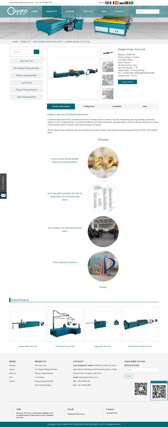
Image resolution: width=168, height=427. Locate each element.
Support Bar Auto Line (102, 346)
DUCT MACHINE (55, 194)
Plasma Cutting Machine (26, 75)
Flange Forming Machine (26, 90)
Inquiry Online (127, 82)
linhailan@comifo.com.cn (24, 3)
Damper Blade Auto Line (28, 346)
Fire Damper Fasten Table (65, 346)
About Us (87, 11)
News (104, 11)
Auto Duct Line (26, 61)
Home (35, 11)
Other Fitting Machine (26, 97)
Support (70, 11)
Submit (128, 376)
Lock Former (26, 82)
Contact (120, 11)
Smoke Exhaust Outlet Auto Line (140, 346)
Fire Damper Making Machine (47, 42)
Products (52, 11)
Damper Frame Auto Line (77, 42)
